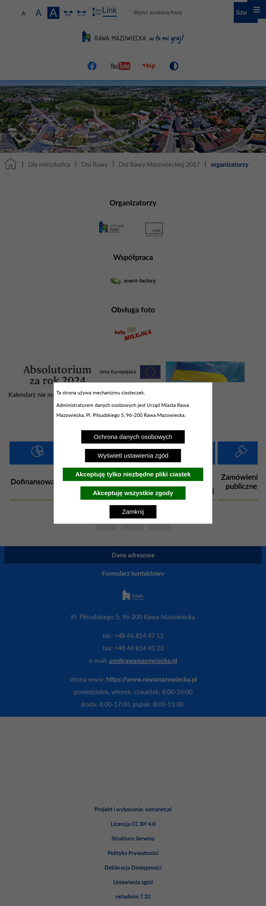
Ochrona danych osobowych (133, 436)
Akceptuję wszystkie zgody (133, 493)
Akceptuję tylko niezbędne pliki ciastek (133, 474)
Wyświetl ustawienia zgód (133, 455)
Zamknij (133, 511)
